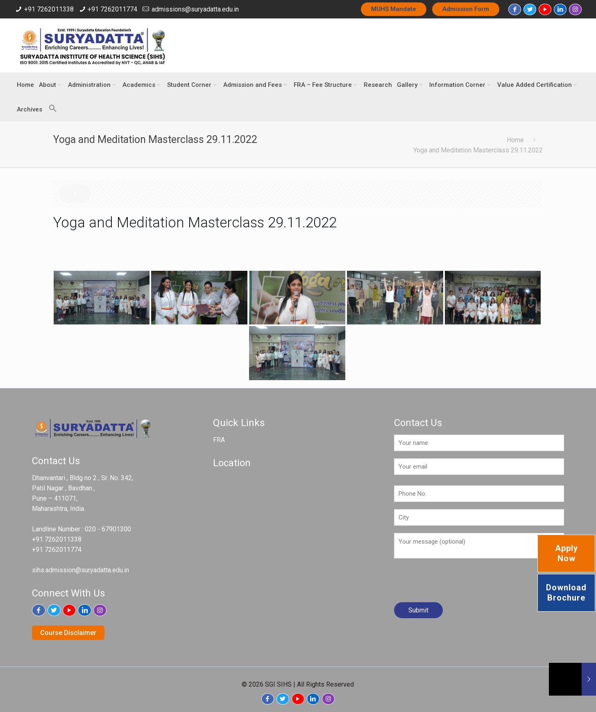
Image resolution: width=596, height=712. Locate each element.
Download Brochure (566, 593)
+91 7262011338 (49, 9)
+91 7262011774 (112, 9)
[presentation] (456, 583)
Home (515, 140)
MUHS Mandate (393, 9)
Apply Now (566, 553)
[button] (51, 104)
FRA (219, 440)
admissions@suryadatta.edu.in (195, 9)
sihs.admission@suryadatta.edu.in (80, 570)
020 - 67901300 (108, 529)
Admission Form (465, 9)
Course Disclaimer (68, 633)
